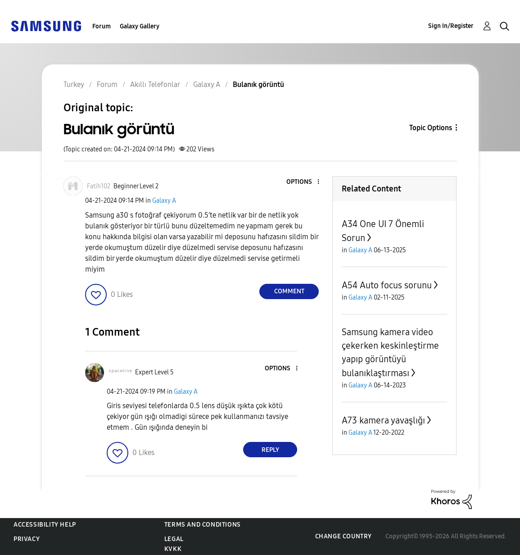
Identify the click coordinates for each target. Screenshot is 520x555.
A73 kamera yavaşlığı (383, 420)
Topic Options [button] (430, 127)
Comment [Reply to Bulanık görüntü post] (289, 291)
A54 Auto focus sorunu (387, 285)
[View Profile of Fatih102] (98, 186)
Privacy (27, 539)
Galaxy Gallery (139, 26)
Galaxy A (164, 201)
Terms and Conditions (202, 524)
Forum (101, 26)
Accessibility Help (45, 524)
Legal (174, 539)
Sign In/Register (451, 26)
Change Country (343, 536)
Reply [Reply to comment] (270, 450)
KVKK (172, 549)
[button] (303, 182)
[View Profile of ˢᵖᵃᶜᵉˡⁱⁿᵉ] (120, 372)
